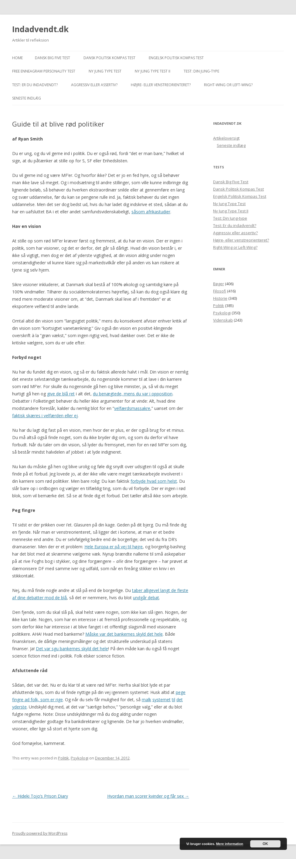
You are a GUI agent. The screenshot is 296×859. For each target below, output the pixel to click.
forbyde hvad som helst (154, 481)
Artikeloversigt (226, 138)
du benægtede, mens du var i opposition (132, 394)
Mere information (229, 844)
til (173, 699)
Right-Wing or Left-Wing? (228, 84)
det (179, 699)
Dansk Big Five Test (52, 57)
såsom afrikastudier (150, 212)
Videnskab (223, 320)
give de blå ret (61, 394)
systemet (161, 699)
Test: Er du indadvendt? (35, 84)
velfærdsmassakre (132, 408)
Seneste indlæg (26, 98)
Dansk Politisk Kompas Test (109, 57)
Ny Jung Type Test (105, 71)
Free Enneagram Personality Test (43, 71)
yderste (19, 707)
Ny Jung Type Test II (152, 71)
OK (265, 844)
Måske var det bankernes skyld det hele (124, 634)
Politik (63, 758)
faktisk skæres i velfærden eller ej (45, 415)
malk (146, 699)
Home (17, 57)
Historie (220, 298)
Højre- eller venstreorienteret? (161, 84)
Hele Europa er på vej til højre (113, 547)
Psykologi (79, 758)
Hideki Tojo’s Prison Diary (40, 796)
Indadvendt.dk (40, 29)
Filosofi (219, 291)
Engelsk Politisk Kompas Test (176, 57)
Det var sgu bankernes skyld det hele (72, 648)
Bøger (218, 283)
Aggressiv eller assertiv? (94, 84)
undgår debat (146, 597)
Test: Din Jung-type (201, 71)
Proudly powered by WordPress (39, 833)
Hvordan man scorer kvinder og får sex (148, 796)
